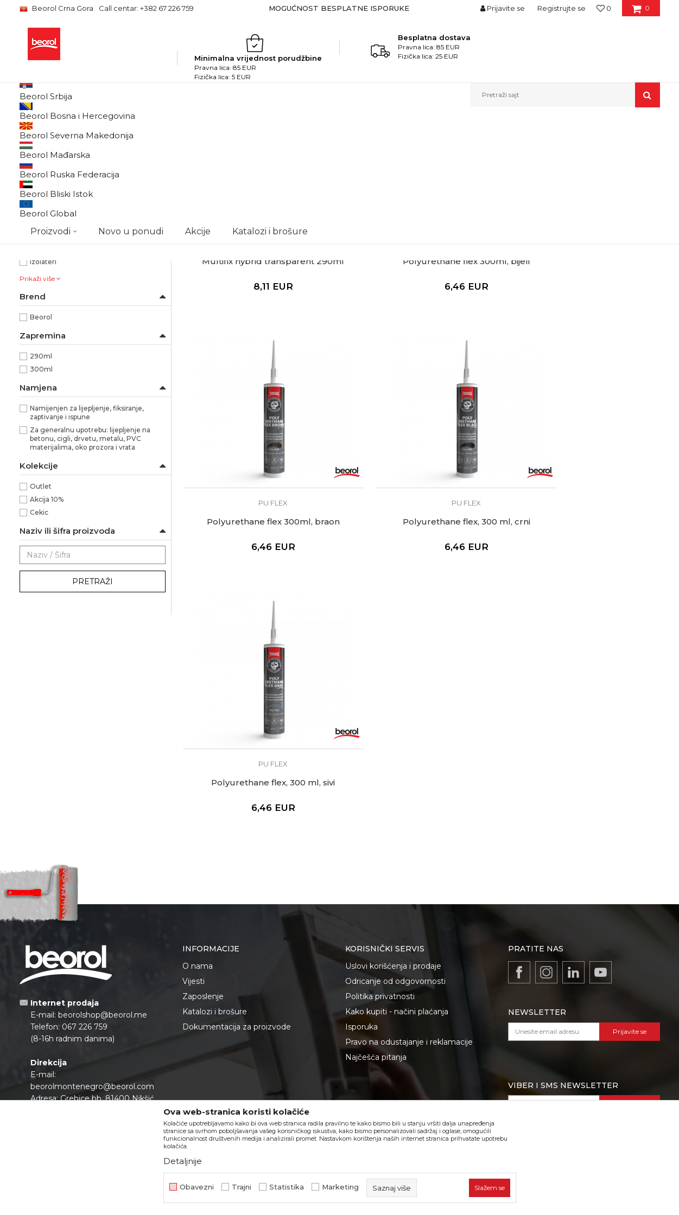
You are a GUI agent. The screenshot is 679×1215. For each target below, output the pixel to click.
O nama (197, 844)
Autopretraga (336, 148)
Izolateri (43, 385)
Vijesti (193, 859)
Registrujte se (561, 8)
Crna (38, 268)
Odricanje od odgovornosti (395, 859)
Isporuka (361, 905)
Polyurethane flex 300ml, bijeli (420, 355)
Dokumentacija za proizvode (236, 905)
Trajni (241, 1187)
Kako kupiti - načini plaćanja (396, 889)
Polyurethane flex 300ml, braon (583, 355)
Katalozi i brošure (214, 889)
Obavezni (197, 1187)
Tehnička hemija (150, 130)
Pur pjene (42, 187)
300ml (41, 493)
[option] (340, 8)
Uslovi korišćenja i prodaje (393, 844)
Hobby (40, 372)
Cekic (39, 636)
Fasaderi (44, 346)
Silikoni (37, 174)
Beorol (41, 441)
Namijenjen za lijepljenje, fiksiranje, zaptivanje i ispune (87, 536)
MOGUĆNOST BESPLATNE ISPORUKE (339, 8)
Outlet (41, 610)
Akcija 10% (47, 623)
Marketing (340, 1187)
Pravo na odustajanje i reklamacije (409, 920)
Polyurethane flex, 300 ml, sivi (421, 585)
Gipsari (41, 359)
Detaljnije (182, 1161)
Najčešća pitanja (376, 935)
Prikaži (544, 148)
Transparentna (54, 294)
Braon (39, 255)
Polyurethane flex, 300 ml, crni (258, 585)
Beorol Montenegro (50, 130)
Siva (36, 281)
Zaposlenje (203, 874)
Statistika (286, 1187)
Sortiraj (386, 148)
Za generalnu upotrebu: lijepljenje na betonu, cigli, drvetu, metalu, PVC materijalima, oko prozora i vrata (90, 562)
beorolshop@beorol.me (102, 893)
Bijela (39, 242)
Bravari (41, 333)
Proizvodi (102, 130)
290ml (41, 480)
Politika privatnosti (380, 874)
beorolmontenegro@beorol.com (92, 964)
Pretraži (92, 705)
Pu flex (36, 200)
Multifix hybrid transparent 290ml (258, 355)
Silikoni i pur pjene (212, 130)
